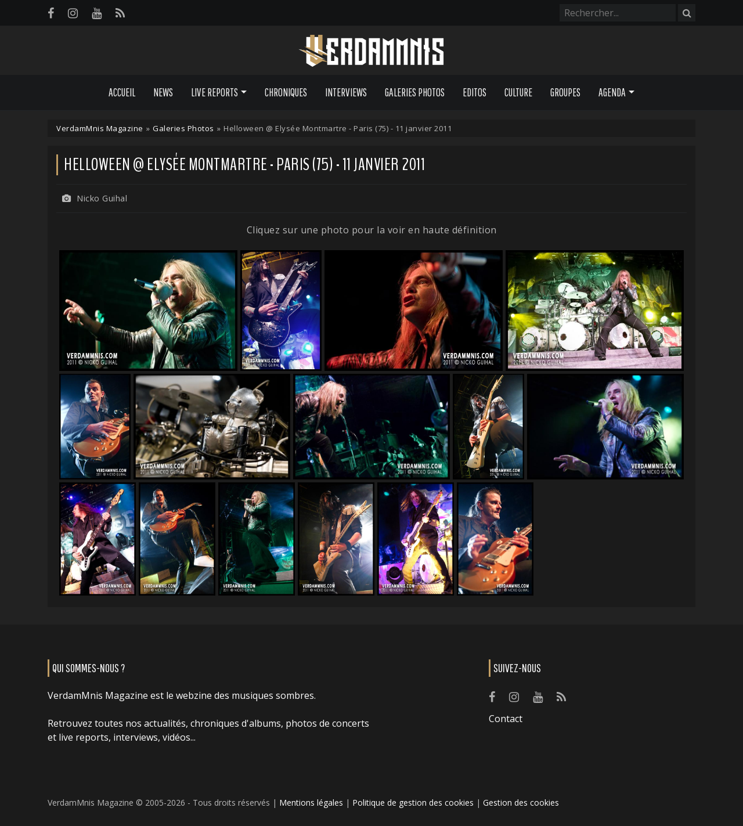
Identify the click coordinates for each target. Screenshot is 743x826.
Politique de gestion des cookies (413, 802)
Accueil (122, 92)
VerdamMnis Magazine (99, 128)
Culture (518, 92)
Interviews (346, 92)
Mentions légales (311, 802)
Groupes (565, 92)
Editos (474, 92)
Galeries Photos (415, 92)
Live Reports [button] (214, 92)
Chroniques (286, 92)
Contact (505, 718)
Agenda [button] (612, 92)
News (163, 92)
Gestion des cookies (521, 802)
